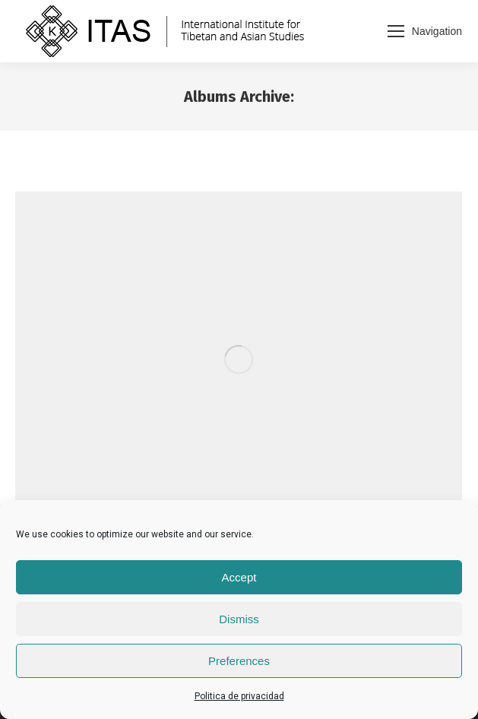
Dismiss (239, 619)
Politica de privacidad (239, 696)
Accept (239, 577)
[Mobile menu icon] (425, 31)
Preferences (239, 660)
